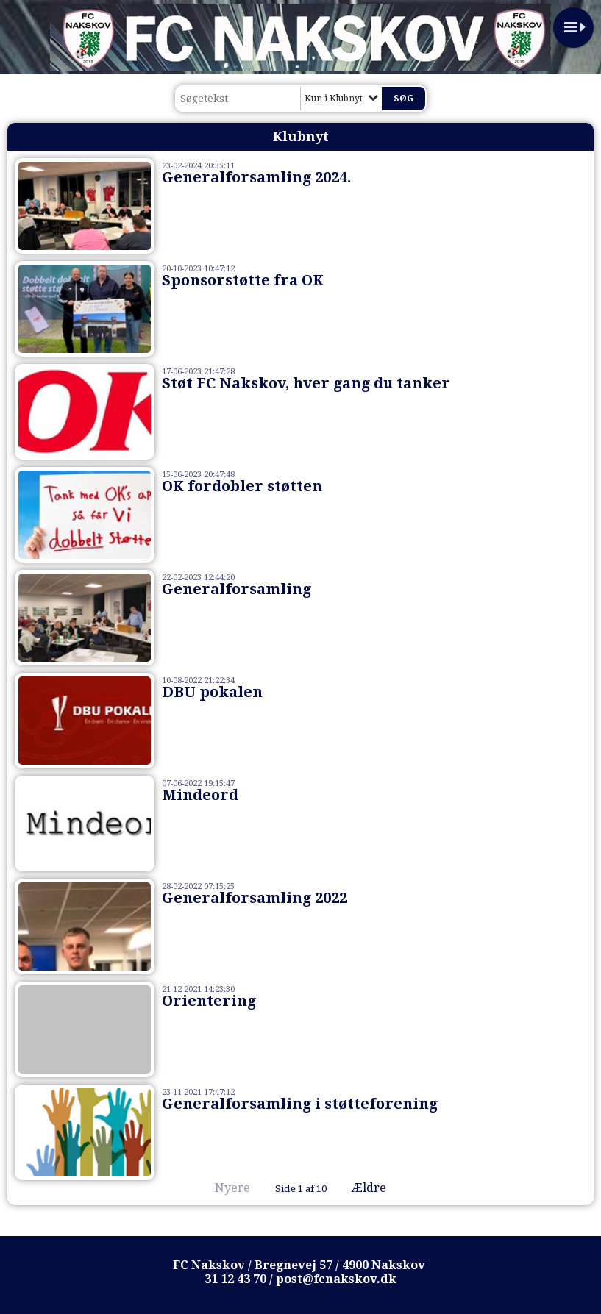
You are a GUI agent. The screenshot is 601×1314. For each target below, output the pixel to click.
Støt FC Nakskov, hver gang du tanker (306, 383)
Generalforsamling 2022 (254, 898)
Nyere (223, 1188)
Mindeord (200, 795)
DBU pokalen (212, 692)
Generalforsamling (236, 589)
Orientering (209, 1001)
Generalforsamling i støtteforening (300, 1104)
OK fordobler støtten (242, 486)
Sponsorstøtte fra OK (243, 280)
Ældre (379, 1188)
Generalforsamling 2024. (257, 177)
